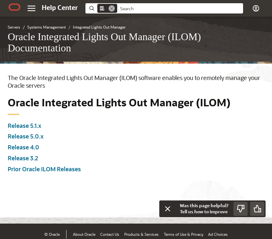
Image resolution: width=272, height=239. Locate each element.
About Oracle (84, 234)
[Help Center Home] (60, 7)
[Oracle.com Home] (14, 7)
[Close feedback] (168, 209)
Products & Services (141, 234)
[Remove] (111, 8)
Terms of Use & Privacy (183, 234)
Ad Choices (218, 234)
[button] (256, 8)
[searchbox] (180, 8)
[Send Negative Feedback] (240, 209)
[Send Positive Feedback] (257, 209)
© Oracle (52, 234)
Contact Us (109, 234)
